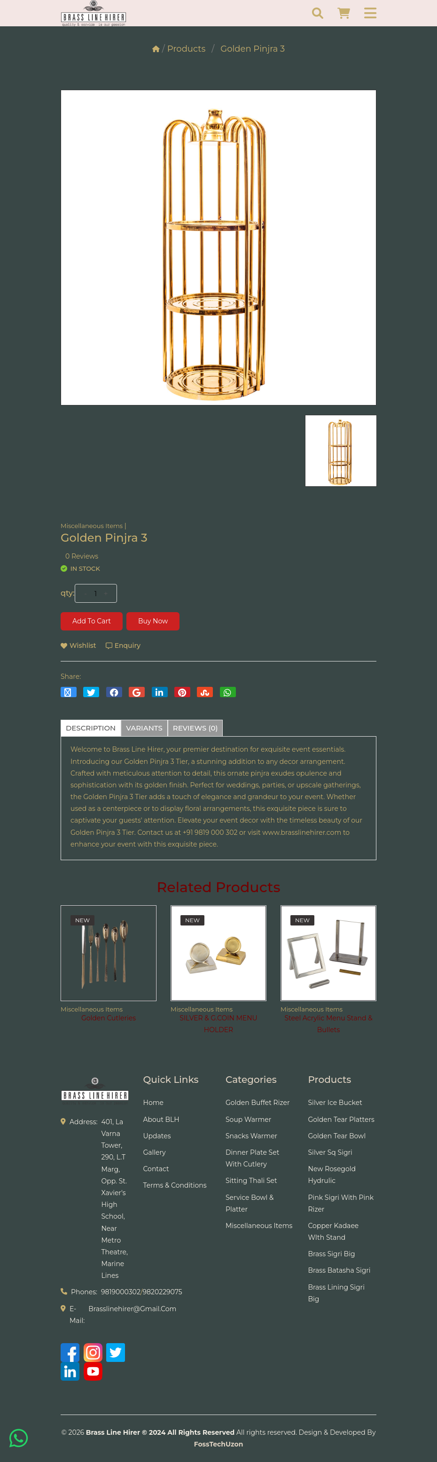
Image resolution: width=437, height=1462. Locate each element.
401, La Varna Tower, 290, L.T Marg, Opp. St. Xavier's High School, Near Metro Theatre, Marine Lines (114, 1199)
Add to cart (91, 621)
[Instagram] (93, 1352)
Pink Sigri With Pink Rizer (341, 1203)
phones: (84, 1292)
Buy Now (153, 621)
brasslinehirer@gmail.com (132, 1309)
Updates (157, 1136)
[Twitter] (115, 1352)
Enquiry (123, 645)
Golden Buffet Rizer (258, 1102)
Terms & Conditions (175, 1185)
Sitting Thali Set (251, 1180)
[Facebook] (70, 1352)
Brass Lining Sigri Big (336, 1293)
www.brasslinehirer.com (301, 832)
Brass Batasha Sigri (339, 1270)
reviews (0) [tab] (195, 727)
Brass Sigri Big (331, 1254)
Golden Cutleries (108, 1018)
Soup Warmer (248, 1119)
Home (153, 1102)
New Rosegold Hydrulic (332, 1175)
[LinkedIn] (70, 1371)
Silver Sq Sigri (330, 1152)
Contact (156, 1169)
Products (186, 49)
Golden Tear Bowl (337, 1136)
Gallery (154, 1152)
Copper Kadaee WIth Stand (333, 1231)
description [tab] (91, 727)
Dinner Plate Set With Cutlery (252, 1158)
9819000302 (120, 1292)
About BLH (161, 1119)
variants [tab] (144, 727)
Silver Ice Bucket (335, 1102)
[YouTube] (93, 1371)
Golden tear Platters (341, 1119)
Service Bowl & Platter (249, 1203)
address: (83, 1122)
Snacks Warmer (251, 1136)
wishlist (78, 645)
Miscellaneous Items (92, 525)
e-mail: (77, 1315)
